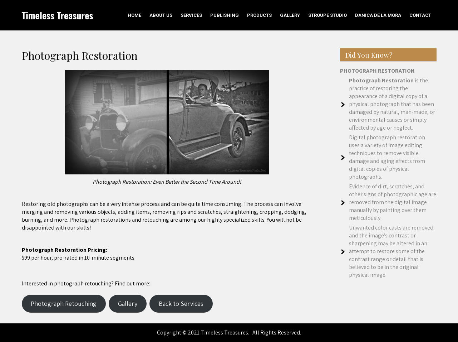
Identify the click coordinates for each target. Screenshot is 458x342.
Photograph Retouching (64, 303)
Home (134, 15)
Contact (420, 15)
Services (191, 15)
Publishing (224, 15)
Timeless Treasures (57, 15)
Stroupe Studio (327, 15)
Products (259, 15)
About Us (160, 15)
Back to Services (181, 303)
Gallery (290, 15)
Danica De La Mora (378, 15)
